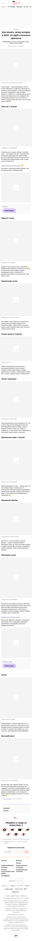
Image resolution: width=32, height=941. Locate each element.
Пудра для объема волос (10, 617)
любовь (19, 7)
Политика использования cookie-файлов (8, 871)
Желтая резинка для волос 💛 (12, 165)
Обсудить (20, 46)
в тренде (11, 7)
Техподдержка (5, 875)
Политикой (8, 841)
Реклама (18, 863)
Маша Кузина (7, 799)
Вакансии (19, 860)
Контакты (4, 860)
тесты (26, 7)
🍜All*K (4, 7)
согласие (8, 839)
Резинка (4, 206)
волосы (6, 810)
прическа (7, 808)
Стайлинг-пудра (7, 661)
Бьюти (16, 29)
